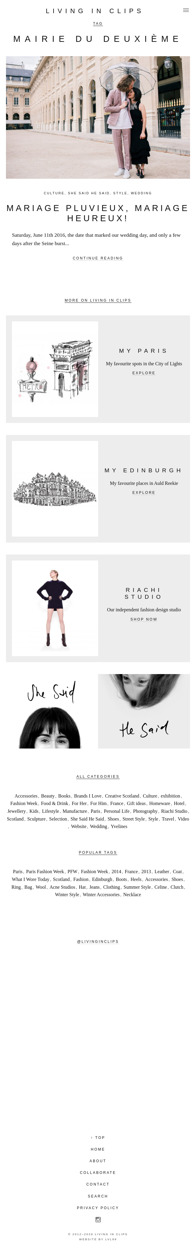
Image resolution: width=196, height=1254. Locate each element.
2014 (116, 871)
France (117, 803)
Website (78, 826)
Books (64, 795)
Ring (16, 887)
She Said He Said (89, 193)
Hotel (179, 803)
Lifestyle (50, 811)
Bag (28, 887)
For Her (79, 803)
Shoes (113, 818)
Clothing (111, 887)
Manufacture (75, 811)
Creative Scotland (122, 795)
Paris (95, 811)
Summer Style (137, 887)
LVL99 (111, 1239)
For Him (98, 803)
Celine (160, 887)
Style (120, 193)
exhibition (170, 795)
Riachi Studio (174, 811)
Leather (162, 871)
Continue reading (98, 258)
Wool (41, 887)
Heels (135, 879)
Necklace (132, 894)
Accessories (26, 795)
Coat (177, 871)
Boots (121, 879)
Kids (33, 811)
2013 (146, 871)
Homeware (159, 803)
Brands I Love (88, 795)
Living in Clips (95, 11)
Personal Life (117, 811)
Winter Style (67, 894)
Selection (58, 818)
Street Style (134, 818)
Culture (54, 193)
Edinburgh (102, 879)
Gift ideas (136, 803)
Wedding (141, 193)
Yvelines (119, 826)
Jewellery (16, 811)
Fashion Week (23, 803)
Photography (145, 811)
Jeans (94, 887)
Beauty (47, 795)
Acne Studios (62, 887)
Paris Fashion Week (45, 871)
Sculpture (36, 818)
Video (183, 818)
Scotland (15, 818)
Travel (168, 818)
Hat (82, 887)
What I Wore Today (30, 879)
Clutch (177, 887)
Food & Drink (54, 803)
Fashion (81, 879)
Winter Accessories (101, 894)
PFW (73, 871)
